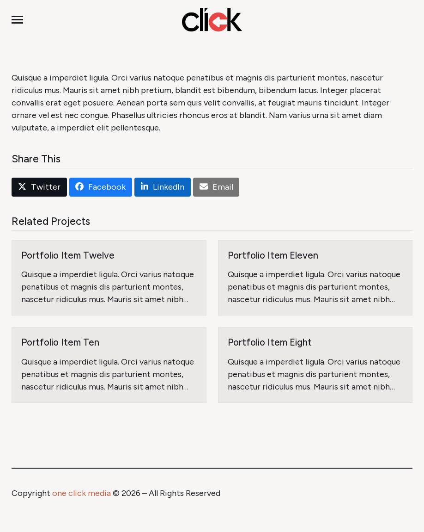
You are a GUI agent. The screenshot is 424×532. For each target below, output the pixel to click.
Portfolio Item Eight (270, 342)
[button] (17, 20)
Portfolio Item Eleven (273, 255)
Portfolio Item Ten (60, 342)
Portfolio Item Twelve (68, 255)
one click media (81, 493)
